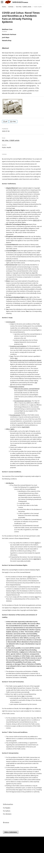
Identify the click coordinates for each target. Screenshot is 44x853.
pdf (6, 121)
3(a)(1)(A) (37, 559)
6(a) (16, 358)
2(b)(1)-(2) (36, 220)
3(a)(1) (37, 543)
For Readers (6, 808)
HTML (14, 121)
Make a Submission (10, 832)
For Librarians (7, 814)
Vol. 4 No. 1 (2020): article (23, 7)
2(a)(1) (30, 577)
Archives (10, 7)
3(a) (36, 597)
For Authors (6, 811)
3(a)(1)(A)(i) (25, 427)
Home (4, 7)
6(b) (27, 708)
